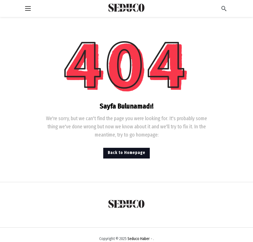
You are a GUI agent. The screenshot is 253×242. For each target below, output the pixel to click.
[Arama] (224, 8)
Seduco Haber (138, 238)
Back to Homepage (126, 152)
